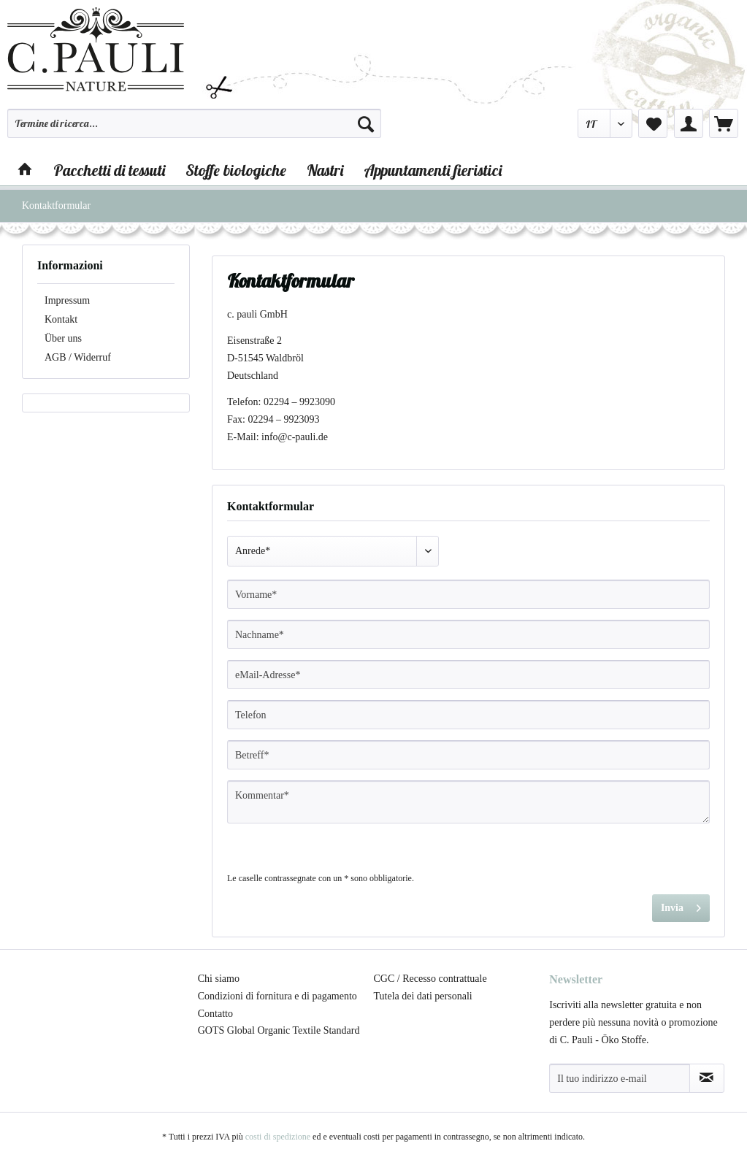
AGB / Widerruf (78, 357)
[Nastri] (324, 170)
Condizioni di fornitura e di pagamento (277, 996)
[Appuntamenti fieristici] (432, 170)
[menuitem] (194, 130)
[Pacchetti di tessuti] (109, 170)
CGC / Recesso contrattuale (430, 978)
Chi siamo (219, 978)
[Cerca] (365, 123)
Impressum (67, 300)
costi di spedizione (277, 1137)
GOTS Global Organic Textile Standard (279, 1030)
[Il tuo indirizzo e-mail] (619, 1078)
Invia (681, 904)
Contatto (215, 1013)
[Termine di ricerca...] (194, 123)
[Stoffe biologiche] (235, 170)
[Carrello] (723, 123)
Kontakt (61, 319)
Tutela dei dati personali (423, 996)
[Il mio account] (688, 123)
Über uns (63, 338)
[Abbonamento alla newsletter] (706, 1078)
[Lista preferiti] (652, 123)
